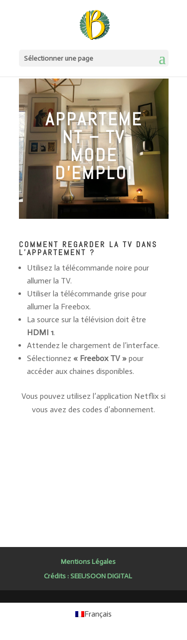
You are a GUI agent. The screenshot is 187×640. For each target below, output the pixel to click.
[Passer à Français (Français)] (93, 614)
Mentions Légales (88, 561)
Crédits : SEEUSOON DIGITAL (88, 576)
